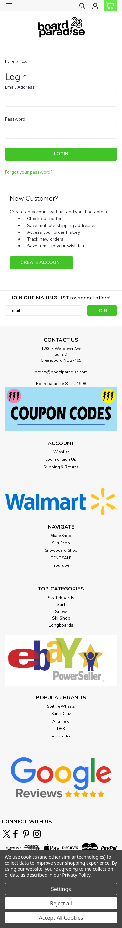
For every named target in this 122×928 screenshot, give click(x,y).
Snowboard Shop (61, 550)
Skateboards (61, 598)
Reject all (61, 903)
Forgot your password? (28, 172)
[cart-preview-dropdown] (109, 5)
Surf (61, 605)
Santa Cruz (61, 713)
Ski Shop (61, 618)
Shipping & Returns (61, 467)
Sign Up (69, 459)
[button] (61, 409)
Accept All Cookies (61, 917)
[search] (82, 6)
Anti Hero (61, 721)
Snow (61, 611)
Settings (61, 889)
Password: (15, 119)
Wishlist (61, 452)
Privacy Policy (76, 875)
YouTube (61, 565)
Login (26, 61)
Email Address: (20, 87)
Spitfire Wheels (61, 706)
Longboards (61, 625)
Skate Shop (61, 535)
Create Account (41, 262)
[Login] (95, 6)
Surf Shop (61, 543)
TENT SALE (61, 558)
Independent (61, 736)
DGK (61, 728)
